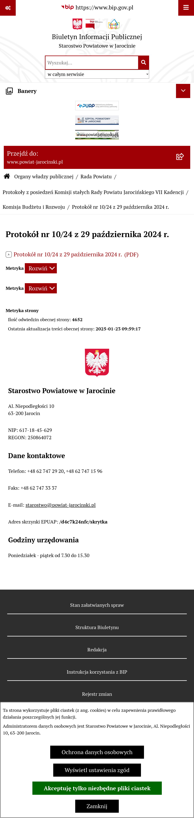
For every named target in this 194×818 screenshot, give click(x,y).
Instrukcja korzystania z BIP (97, 672)
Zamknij (97, 806)
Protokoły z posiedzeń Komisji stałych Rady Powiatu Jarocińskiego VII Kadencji (93, 192)
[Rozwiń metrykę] (41, 268)
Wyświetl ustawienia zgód (97, 770)
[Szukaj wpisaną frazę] (144, 63)
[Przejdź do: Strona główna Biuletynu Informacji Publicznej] (6, 177)
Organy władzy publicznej (44, 176)
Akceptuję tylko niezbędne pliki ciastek (97, 788)
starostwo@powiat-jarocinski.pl (61, 505)
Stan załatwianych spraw (97, 605)
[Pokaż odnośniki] (8, 8)
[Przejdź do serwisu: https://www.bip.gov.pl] (97, 7)
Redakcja (97, 649)
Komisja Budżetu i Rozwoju (34, 207)
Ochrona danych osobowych (97, 752)
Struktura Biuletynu (97, 627)
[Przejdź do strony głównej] (97, 35)
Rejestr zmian (97, 694)
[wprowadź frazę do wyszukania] (92, 63)
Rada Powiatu (96, 176)
